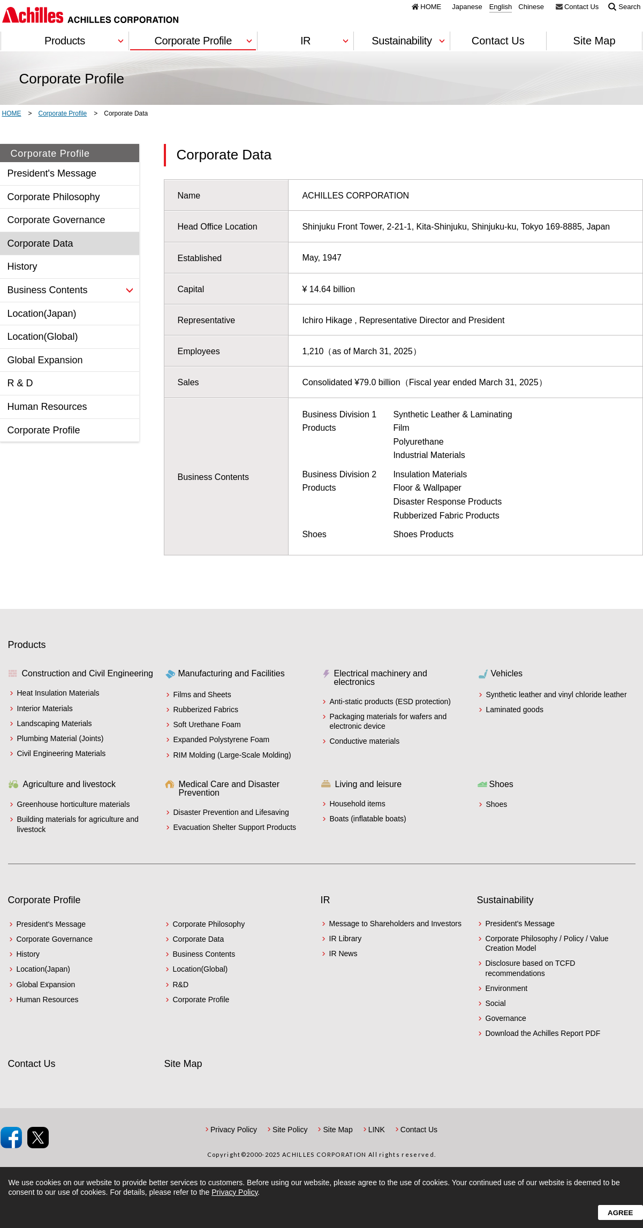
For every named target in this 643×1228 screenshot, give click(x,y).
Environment (507, 988)
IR (325, 900)
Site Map (594, 41)
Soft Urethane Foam (207, 724)
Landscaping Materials (54, 723)
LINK (376, 1129)
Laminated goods (514, 709)
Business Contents (204, 954)
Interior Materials (45, 708)
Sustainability (505, 900)
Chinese (531, 7)
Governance (506, 1018)
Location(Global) (200, 969)
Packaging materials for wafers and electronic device (388, 721)
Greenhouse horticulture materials (73, 804)
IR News (343, 953)
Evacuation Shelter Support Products (235, 827)
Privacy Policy (233, 1129)
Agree (620, 1213)
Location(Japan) (43, 969)
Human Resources (48, 999)
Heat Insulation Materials (58, 693)
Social (496, 1003)
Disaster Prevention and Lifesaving (231, 812)
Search (629, 6)
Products (27, 644)
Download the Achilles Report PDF (543, 1033)
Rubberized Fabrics (205, 709)
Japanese (467, 7)
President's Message (51, 924)
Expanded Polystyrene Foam (221, 739)
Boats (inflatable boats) (368, 818)
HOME (430, 6)
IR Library (345, 938)
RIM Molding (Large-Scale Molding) (232, 755)
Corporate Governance (55, 939)
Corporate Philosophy (209, 924)
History (28, 954)
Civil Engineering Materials (61, 753)
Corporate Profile (44, 900)
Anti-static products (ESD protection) (390, 701)
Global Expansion (46, 984)
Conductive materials (365, 741)
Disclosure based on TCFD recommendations (531, 968)
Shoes (497, 804)
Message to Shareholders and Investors (395, 923)
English (500, 7)
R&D (181, 984)
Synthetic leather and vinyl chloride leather (556, 694)
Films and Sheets (202, 694)
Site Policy (290, 1129)
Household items (357, 803)
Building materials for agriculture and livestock (78, 824)
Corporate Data (198, 939)
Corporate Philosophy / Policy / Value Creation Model (547, 943)
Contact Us (581, 6)
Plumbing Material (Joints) (60, 738)
